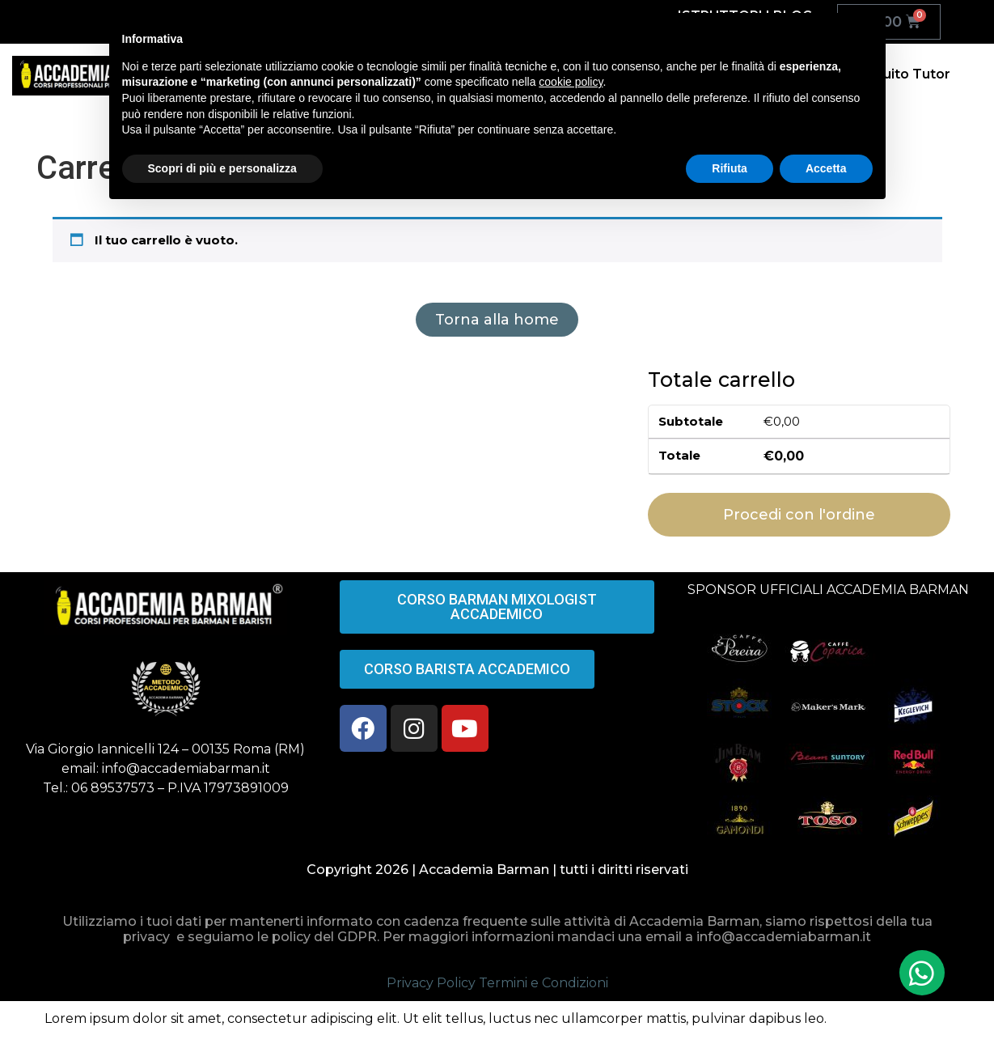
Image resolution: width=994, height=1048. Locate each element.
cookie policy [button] (571, 81)
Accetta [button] (826, 168)
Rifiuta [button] (729, 168)
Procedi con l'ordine (799, 515)
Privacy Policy (431, 983)
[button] (922, 972)
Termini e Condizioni (543, 983)
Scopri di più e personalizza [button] (222, 168)
